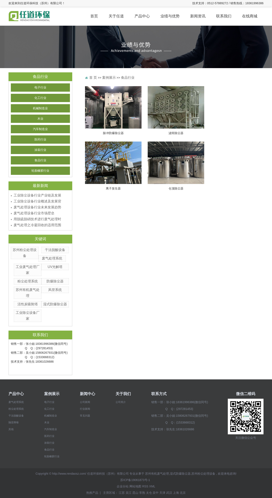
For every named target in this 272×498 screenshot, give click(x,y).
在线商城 (249, 16)
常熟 (142, 492)
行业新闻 (85, 408)
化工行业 (40, 98)
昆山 (135, 492)
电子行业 (40, 87)
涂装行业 (40, 150)
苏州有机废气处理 (157, 473)
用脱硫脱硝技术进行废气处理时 (37, 219)
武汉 (169, 492)
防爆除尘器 (55, 281)
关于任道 (116, 16)
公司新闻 (85, 402)
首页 (94, 16)
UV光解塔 (55, 267)
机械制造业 (40, 108)
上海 (176, 492)
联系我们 (223, 16)
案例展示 (109, 77)
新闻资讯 (197, 16)
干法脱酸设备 (55, 250)
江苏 (122, 492)
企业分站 (123, 486)
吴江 (129, 492)
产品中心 (142, 16)
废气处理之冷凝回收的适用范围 (37, 225)
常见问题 (85, 415)
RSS (145, 486)
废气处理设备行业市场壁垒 (34, 213)
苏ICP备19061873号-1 (135, 480)
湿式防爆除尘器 (55, 304)
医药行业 (40, 139)
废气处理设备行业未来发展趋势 (37, 207)
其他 (11, 429)
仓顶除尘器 (176, 188)
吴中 (156, 492)
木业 (40, 118)
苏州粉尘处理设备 (203, 473)
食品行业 (40, 160)
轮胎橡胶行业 (40, 170)
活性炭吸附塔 (27, 304)
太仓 (149, 492)
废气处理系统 (52, 258)
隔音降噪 (13, 422)
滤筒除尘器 (176, 133)
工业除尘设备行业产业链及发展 (37, 195)
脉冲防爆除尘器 (113, 133)
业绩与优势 (170, 16)
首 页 (93, 77)
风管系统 (55, 290)
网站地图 (135, 486)
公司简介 (121, 402)
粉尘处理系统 (27, 281)
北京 (183, 492)
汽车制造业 (40, 129)
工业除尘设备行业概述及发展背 (37, 201)
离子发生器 (113, 188)
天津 (162, 492)
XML (152, 486)
